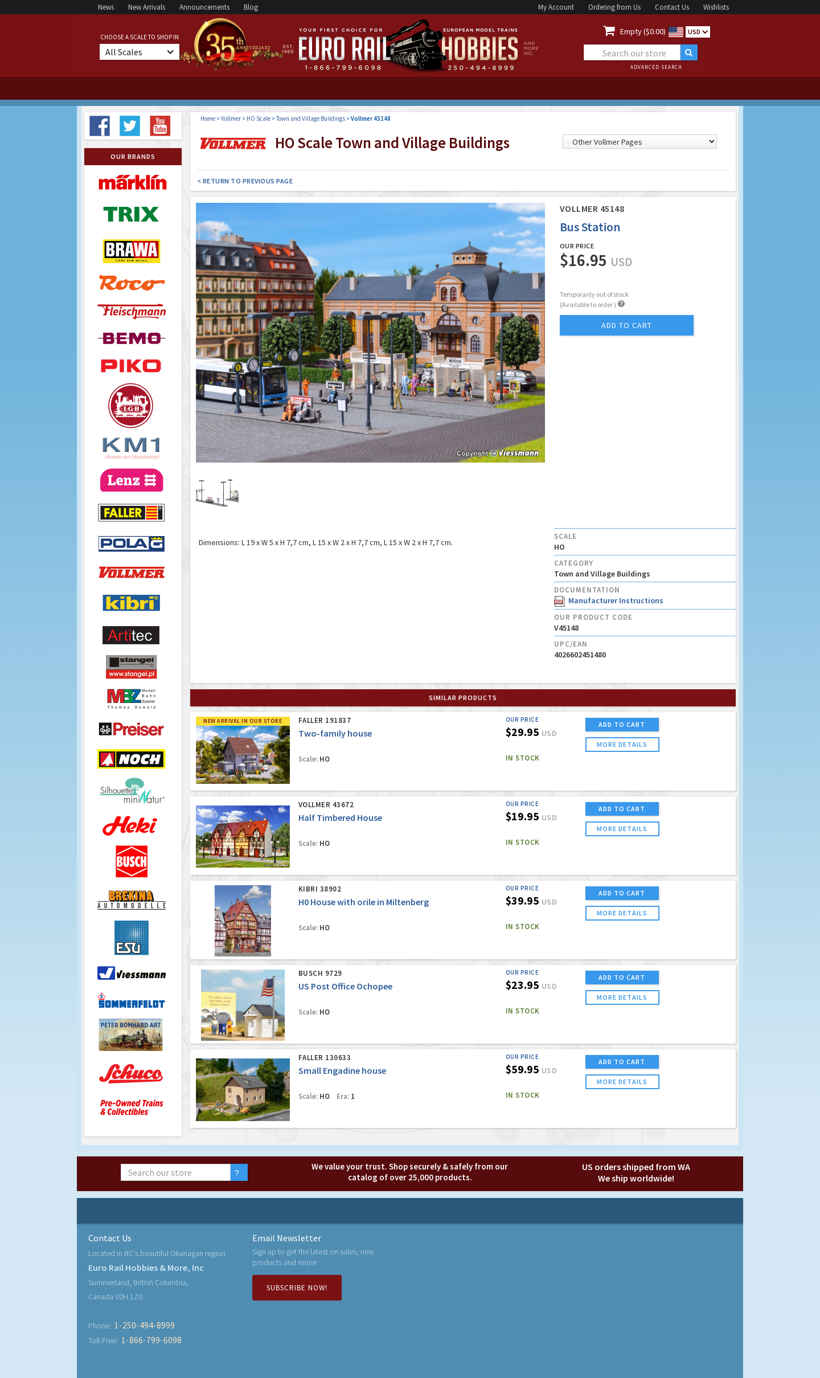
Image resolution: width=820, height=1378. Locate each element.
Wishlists (716, 7)
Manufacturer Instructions (608, 600)
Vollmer (231, 118)
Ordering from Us (614, 7)
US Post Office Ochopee (345, 986)
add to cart (626, 325)
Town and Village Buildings (310, 118)
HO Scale (258, 118)
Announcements (204, 7)
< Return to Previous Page (245, 181)
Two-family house (335, 733)
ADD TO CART (621, 724)
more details (622, 744)
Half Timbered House (340, 817)
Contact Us (672, 7)
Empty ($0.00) (643, 31)
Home (207, 118)
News (106, 7)
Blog (251, 7)
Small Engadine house (342, 1070)
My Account (556, 7)
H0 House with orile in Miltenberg (363, 901)
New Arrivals (146, 7)
